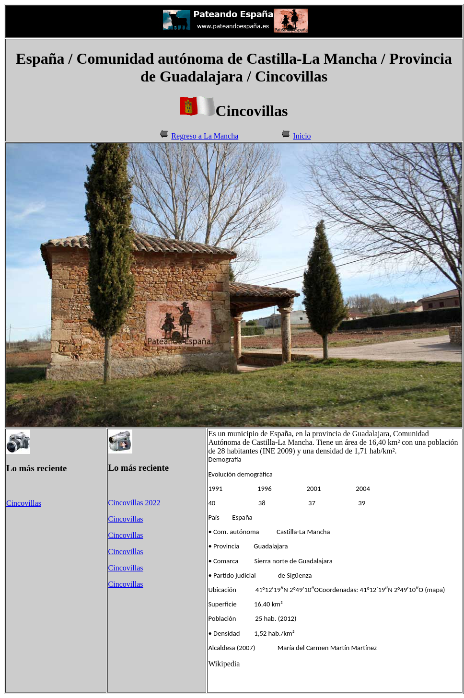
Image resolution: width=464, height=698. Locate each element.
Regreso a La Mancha (204, 136)
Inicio (302, 136)
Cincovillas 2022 (134, 503)
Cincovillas (23, 503)
